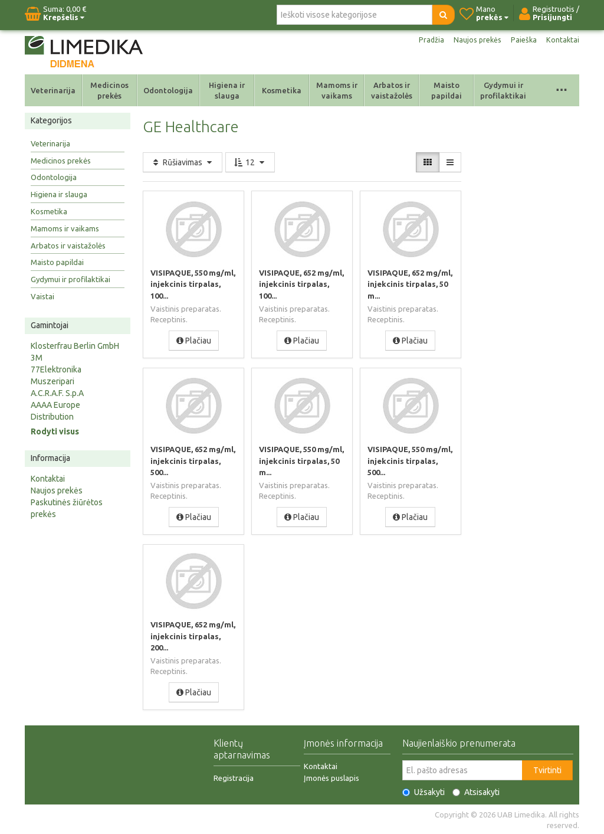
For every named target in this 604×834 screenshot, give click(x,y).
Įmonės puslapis (331, 777)
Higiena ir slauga (227, 90)
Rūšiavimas (182, 162)
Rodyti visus (55, 431)
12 (250, 162)
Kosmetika (281, 90)
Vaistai (42, 296)
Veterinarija (53, 90)
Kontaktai (562, 40)
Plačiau (193, 340)
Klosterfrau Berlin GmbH (75, 346)
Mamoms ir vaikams (336, 90)
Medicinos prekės (109, 90)
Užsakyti (423, 791)
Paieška (522, 40)
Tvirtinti (547, 769)
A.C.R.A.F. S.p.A (57, 393)
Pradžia (424, 40)
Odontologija (168, 90)
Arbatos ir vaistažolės (391, 90)
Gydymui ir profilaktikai (503, 90)
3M (36, 357)
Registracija (234, 777)
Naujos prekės (473, 40)
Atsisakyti (476, 791)
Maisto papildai (446, 90)
